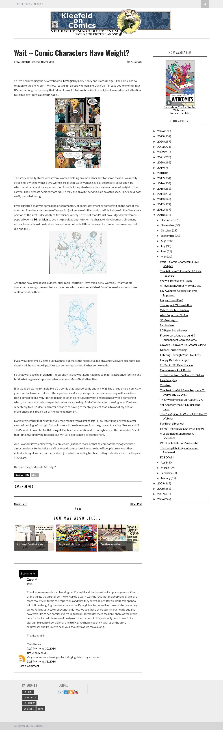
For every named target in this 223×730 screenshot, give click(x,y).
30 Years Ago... (169, 320)
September (168, 235)
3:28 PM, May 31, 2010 (41, 661)
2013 (160, 199)
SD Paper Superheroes (173, 330)
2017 (160, 178)
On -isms (28, 691)
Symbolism (167, 325)
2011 (160, 209)
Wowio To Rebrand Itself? (176, 280)
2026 (160, 131)
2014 (160, 193)
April (164, 462)
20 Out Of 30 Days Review (176, 365)
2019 (160, 167)
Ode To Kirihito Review (174, 310)
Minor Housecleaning (173, 349)
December (167, 220)
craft (35, 474)
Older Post (136, 504)
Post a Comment (29, 665)
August (165, 240)
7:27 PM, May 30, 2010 (41, 648)
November (168, 225)
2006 (160, 499)
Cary (30, 579)
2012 (160, 204)
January (166, 478)
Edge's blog (41, 219)
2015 (160, 188)
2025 (160, 136)
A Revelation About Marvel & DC (180, 285)
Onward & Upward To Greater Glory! (183, 344)
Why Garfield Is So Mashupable (179, 443)
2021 (160, 157)
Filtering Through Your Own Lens (180, 355)
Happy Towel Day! (171, 300)
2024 (160, 141)
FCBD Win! (167, 457)
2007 (160, 493)
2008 (160, 488)
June (164, 251)
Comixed (165, 385)
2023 (160, 146)
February (166, 473)
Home (78, 508)
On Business (30, 697)
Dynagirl (68, 80)
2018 (160, 172)
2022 (160, 152)
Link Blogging (168, 380)
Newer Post (20, 504)
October (166, 230)
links (40, 708)
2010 (160, 214)
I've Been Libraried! (172, 423)
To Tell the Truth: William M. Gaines (182, 375)
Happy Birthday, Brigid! (174, 360)
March (165, 467)
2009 (160, 483)
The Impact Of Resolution (176, 305)
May (164, 256)
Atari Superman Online (174, 315)
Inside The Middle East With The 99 (182, 428)
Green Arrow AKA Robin (175, 370)
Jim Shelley (33, 652)
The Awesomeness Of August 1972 (181, 399)
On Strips (29, 708)
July (163, 246)
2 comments (136, 62)
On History (29, 703)
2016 (160, 183)
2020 (160, 162)
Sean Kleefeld (23, 62)
